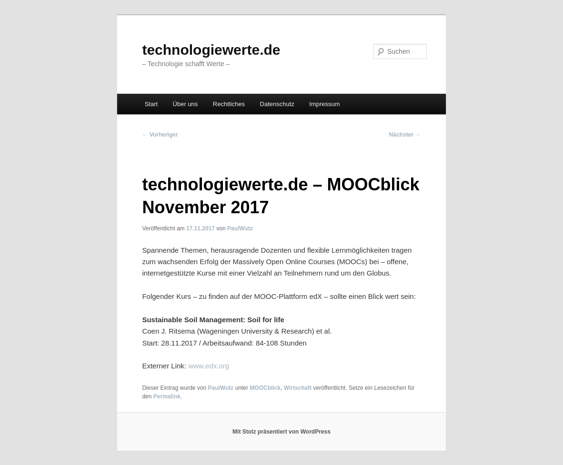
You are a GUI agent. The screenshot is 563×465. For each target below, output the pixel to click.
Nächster (405, 134)
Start (151, 104)
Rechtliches (229, 104)
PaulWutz (240, 228)
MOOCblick (265, 388)
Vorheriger (160, 134)
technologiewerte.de (211, 50)
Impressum (324, 104)
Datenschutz (277, 104)
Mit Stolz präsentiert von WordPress (281, 431)
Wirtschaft (298, 388)
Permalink (167, 396)
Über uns (185, 104)
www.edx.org (208, 366)
